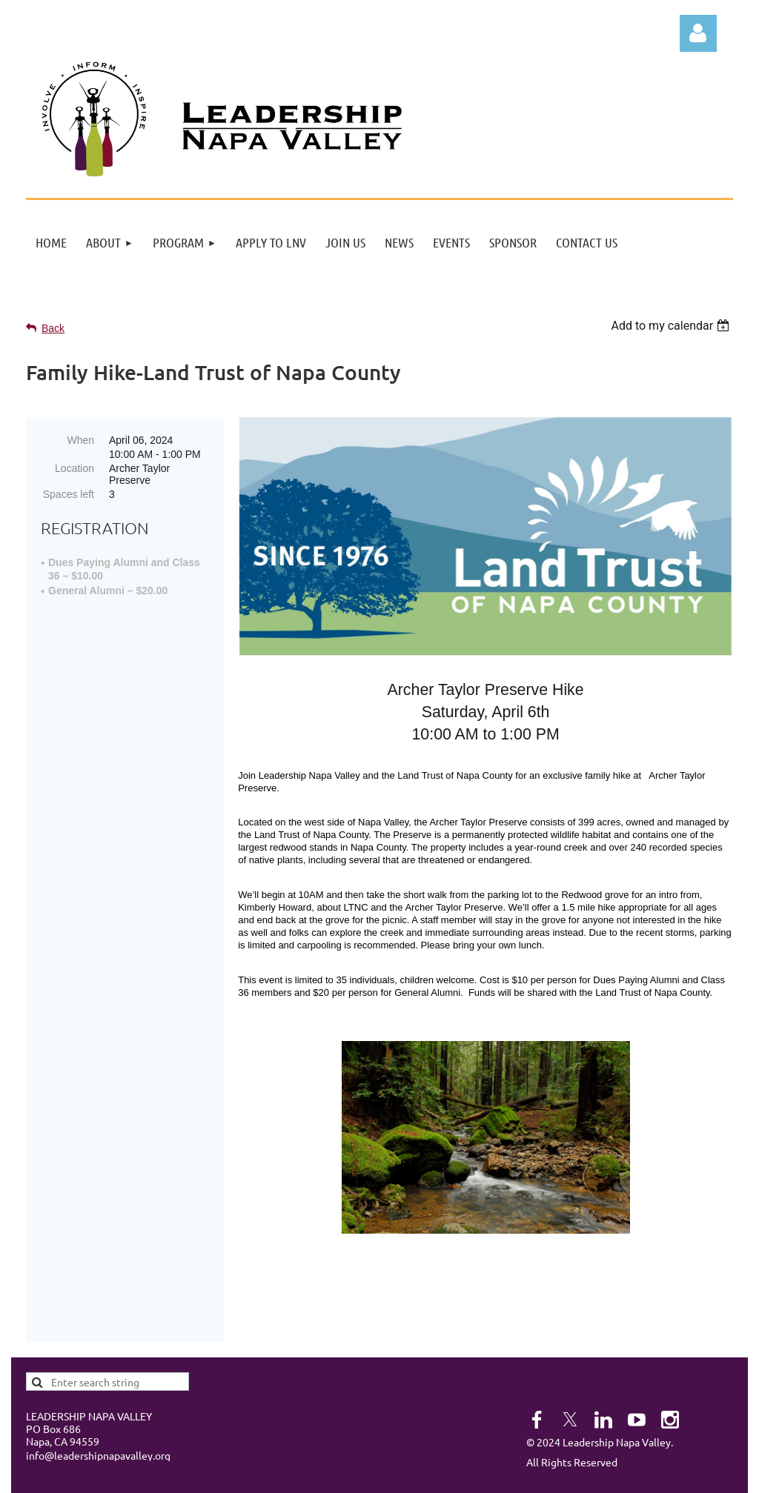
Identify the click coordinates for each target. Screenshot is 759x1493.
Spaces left (68, 494)
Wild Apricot (548, 1474)
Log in (698, 33)
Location (74, 468)
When (80, 440)
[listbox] (672, 325)
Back (53, 328)
